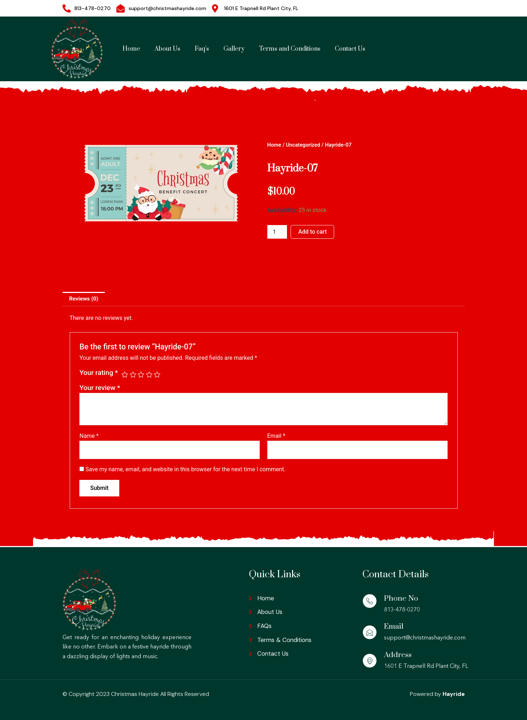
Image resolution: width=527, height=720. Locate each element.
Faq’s (202, 49)
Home (131, 49)
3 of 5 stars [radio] (141, 375)
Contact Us (350, 49)
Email (276, 436)
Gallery (234, 49)
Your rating (98, 373)
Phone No (401, 598)
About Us (167, 49)
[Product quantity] (277, 232)
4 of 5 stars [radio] (149, 375)
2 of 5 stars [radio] (133, 375)
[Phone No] (369, 601)
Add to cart (313, 231)
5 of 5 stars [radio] (158, 375)
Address (398, 655)
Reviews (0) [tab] (84, 298)
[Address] (369, 660)
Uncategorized (304, 145)
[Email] (369, 632)
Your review (99, 388)
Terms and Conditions (289, 49)
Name (89, 436)
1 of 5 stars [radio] (124, 375)
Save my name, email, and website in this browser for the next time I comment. (185, 470)
